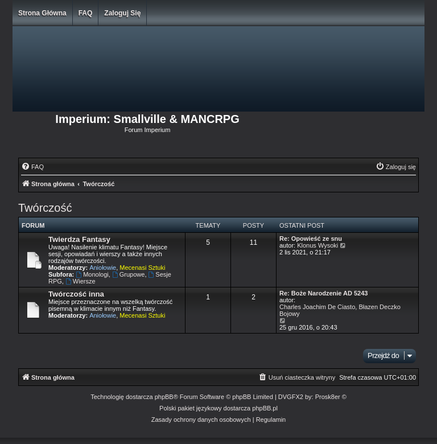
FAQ (86, 13)
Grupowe (128, 274)
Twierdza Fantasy (79, 239)
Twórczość (45, 208)
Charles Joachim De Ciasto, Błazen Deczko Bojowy (340, 310)
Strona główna (42, 13)
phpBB (164, 396)
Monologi (92, 274)
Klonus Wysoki (317, 245)
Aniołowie (102, 267)
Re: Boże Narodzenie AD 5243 (323, 293)
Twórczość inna (76, 294)
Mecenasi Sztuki (142, 267)
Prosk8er (327, 396)
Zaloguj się (122, 13)
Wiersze (80, 281)
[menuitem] (32, 167)
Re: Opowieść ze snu (310, 238)
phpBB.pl (265, 408)
